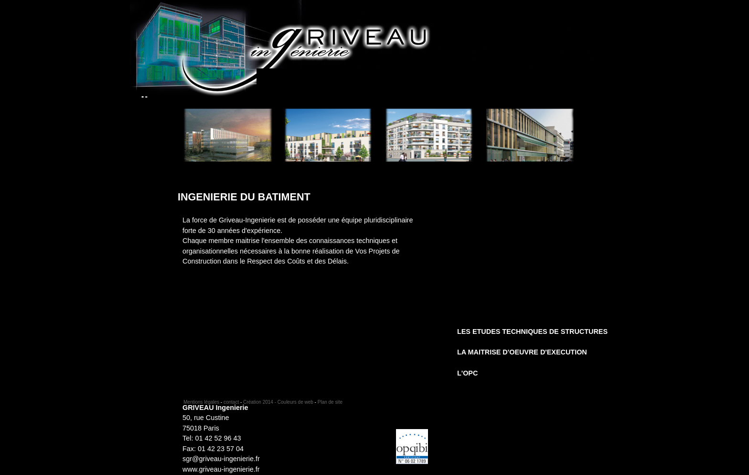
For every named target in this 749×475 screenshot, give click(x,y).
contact (231, 402)
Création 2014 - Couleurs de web (278, 402)
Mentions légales (201, 402)
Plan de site (330, 402)
